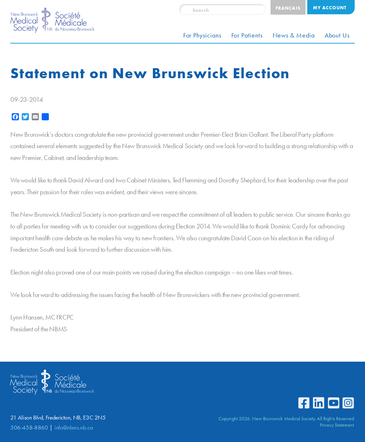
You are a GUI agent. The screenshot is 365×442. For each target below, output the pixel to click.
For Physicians (202, 35)
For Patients (247, 35)
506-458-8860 (29, 427)
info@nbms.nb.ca (74, 427)
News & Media (294, 35)
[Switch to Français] (288, 7)
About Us (337, 35)
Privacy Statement (337, 425)
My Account (329, 7)
